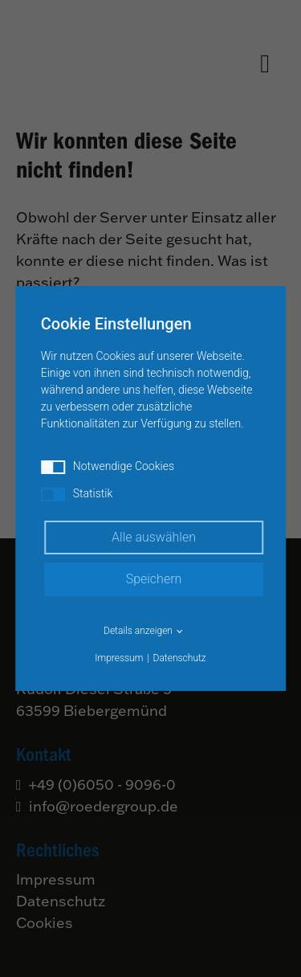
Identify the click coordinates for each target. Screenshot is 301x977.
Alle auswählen (154, 537)
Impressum (119, 658)
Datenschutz (179, 658)
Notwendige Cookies (107, 467)
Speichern (154, 579)
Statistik (77, 494)
